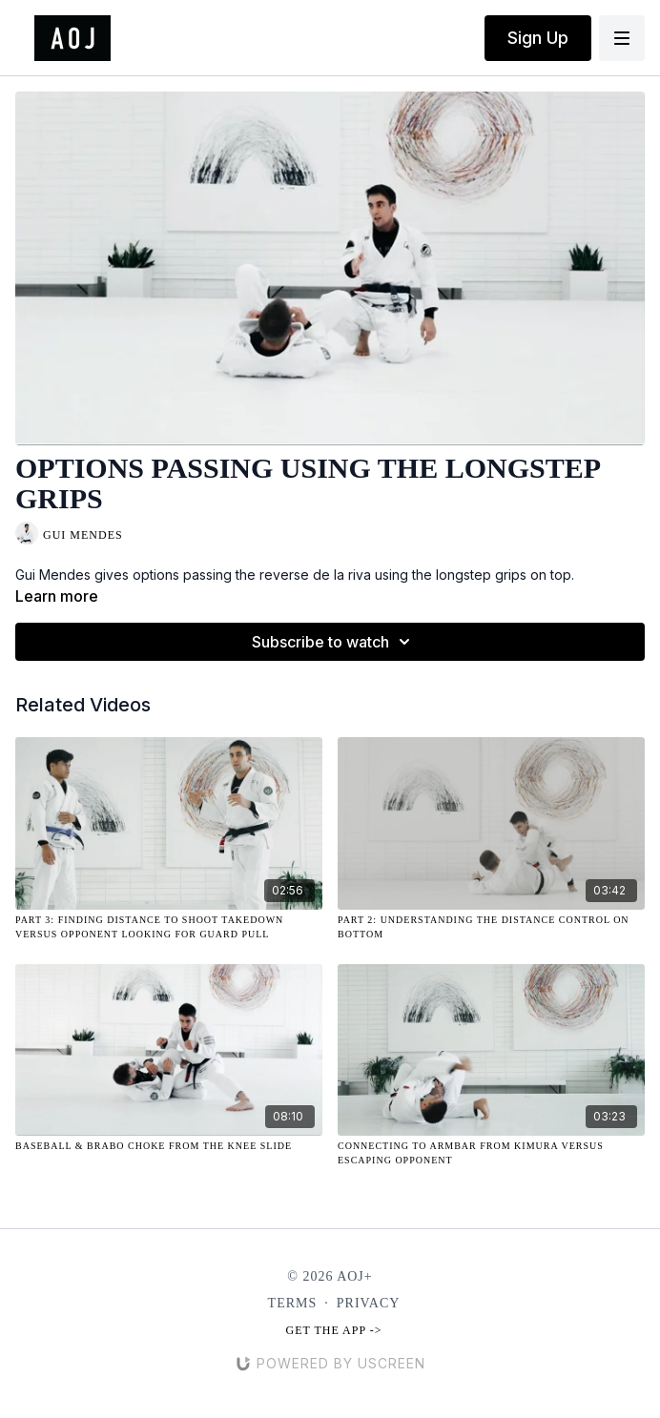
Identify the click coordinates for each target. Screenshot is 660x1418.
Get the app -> (334, 1330)
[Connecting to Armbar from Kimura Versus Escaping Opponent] (491, 1153)
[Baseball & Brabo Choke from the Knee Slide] (168, 1146)
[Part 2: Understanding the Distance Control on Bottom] (491, 927)
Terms (293, 1303)
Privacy (369, 1303)
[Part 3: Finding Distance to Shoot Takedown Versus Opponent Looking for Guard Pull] (168, 927)
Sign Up (537, 38)
